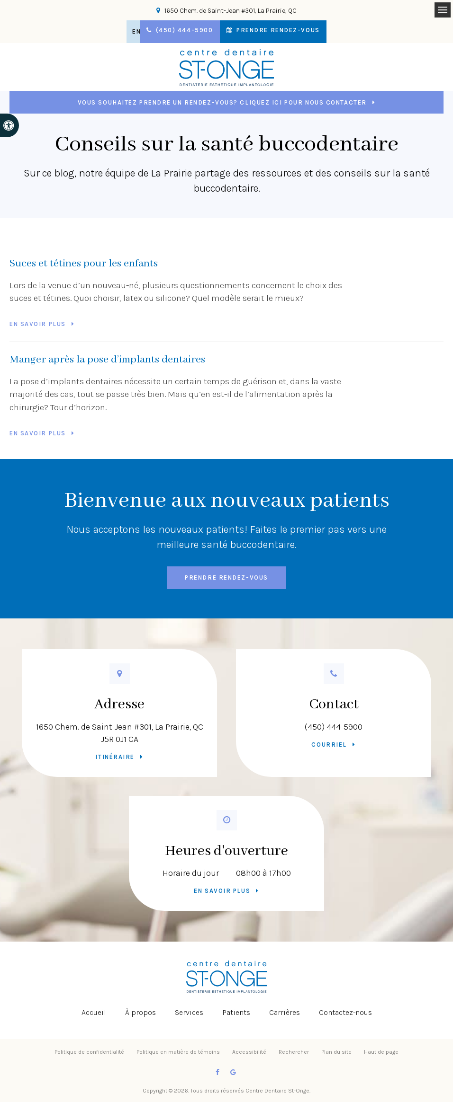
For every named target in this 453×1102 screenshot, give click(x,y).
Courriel (328, 744)
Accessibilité (249, 1052)
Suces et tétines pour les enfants (83, 263)
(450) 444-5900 (333, 727)
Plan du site (336, 1052)
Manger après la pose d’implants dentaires (107, 359)
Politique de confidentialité (89, 1052)
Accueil (94, 1012)
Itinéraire (115, 756)
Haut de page (381, 1052)
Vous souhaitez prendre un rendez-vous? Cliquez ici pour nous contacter (222, 102)
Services (189, 1012)
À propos (140, 1012)
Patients (236, 1012)
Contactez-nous (345, 1012)
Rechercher (294, 1052)
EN (131, 31)
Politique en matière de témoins (178, 1052)
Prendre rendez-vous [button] (283, 31)
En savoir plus (37, 323)
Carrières (284, 1012)
